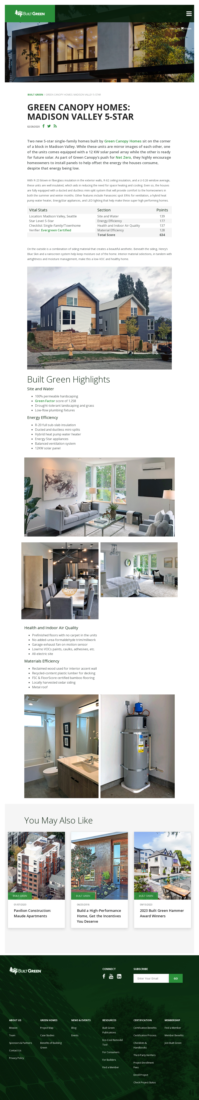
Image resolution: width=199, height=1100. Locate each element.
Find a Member (110, 1067)
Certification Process (145, 1035)
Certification (143, 1020)
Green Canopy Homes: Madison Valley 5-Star (73, 94)
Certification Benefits (145, 1027)
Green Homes (48, 1020)
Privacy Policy (16, 1058)
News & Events (81, 1020)
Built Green (35, 94)
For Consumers (110, 1052)
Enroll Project (141, 1075)
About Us (15, 1020)
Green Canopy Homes (122, 141)
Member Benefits (174, 1035)
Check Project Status (145, 1082)
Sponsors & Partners (20, 1043)
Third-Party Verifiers (144, 1055)
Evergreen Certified (56, 230)
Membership (172, 1020)
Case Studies (47, 1035)
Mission (13, 1027)
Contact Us (15, 1050)
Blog (73, 1027)
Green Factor (45, 401)
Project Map (46, 1027)
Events (74, 1035)
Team (12, 1035)
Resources (109, 1020)
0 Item (187, 28)
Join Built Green (173, 1043)
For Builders (109, 1059)
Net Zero (123, 157)
